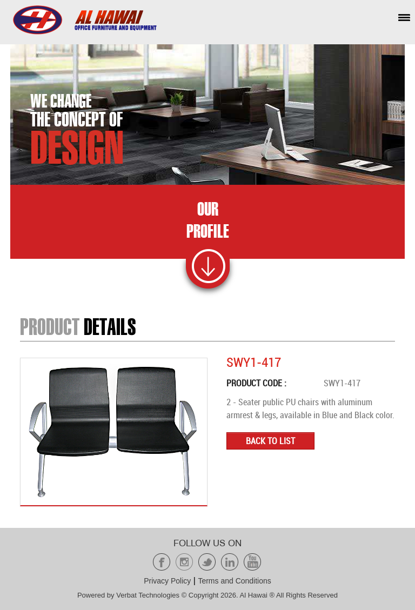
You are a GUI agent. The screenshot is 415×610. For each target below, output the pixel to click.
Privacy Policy (167, 581)
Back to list (270, 441)
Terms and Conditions (234, 581)
